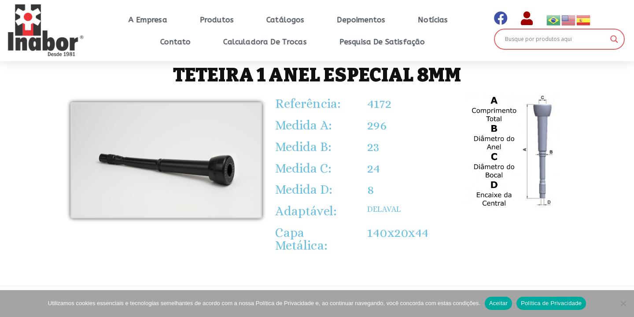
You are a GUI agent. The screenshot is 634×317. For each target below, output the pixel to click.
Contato (204, 41)
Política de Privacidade (551, 303)
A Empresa (177, 19)
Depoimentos (390, 19)
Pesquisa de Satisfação (411, 41)
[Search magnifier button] (614, 39)
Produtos (246, 19)
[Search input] (555, 39)
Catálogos (314, 19)
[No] (623, 303)
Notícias (462, 19)
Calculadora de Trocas (293, 41)
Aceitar (498, 303)
